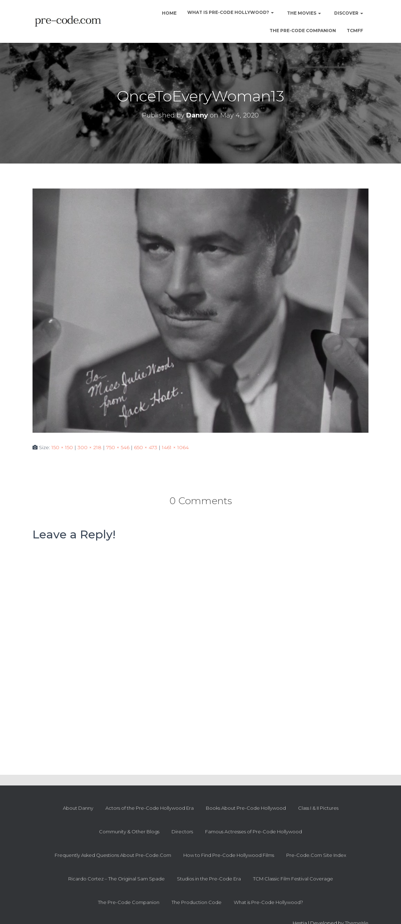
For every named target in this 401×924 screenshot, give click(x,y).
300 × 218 (90, 447)
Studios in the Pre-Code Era (209, 879)
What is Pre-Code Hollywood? (230, 12)
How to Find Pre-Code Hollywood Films (228, 855)
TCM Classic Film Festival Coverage (293, 879)
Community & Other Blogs (129, 831)
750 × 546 (117, 447)
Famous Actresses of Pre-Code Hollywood (253, 831)
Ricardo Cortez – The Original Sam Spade (116, 879)
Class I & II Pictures (318, 808)
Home (169, 13)
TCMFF (355, 30)
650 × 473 (145, 447)
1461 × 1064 (175, 447)
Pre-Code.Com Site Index (316, 855)
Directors (182, 831)
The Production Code (197, 902)
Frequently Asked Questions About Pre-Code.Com (113, 855)
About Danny (78, 808)
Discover (348, 13)
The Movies (303, 13)
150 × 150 (62, 447)
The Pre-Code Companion (302, 30)
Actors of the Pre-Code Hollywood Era (149, 808)
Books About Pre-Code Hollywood (246, 808)
